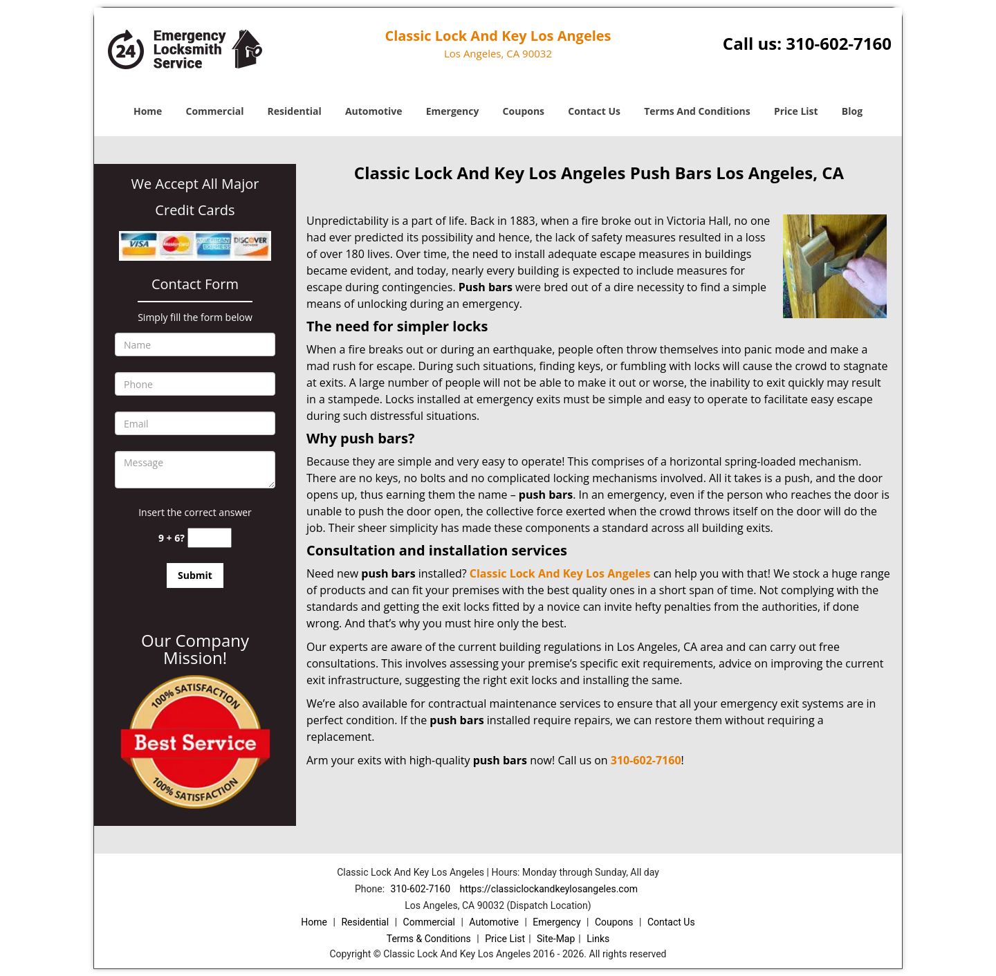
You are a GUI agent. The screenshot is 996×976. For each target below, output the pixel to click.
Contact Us (594, 111)
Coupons (523, 111)
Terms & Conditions (429, 938)
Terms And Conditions (697, 111)
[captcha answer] (209, 538)
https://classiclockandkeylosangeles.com (548, 888)
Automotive (374, 111)
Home (147, 111)
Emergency (452, 111)
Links (598, 938)
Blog (852, 111)
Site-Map (556, 938)
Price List (796, 111)
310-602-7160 (839, 43)
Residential (295, 111)
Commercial (215, 111)
